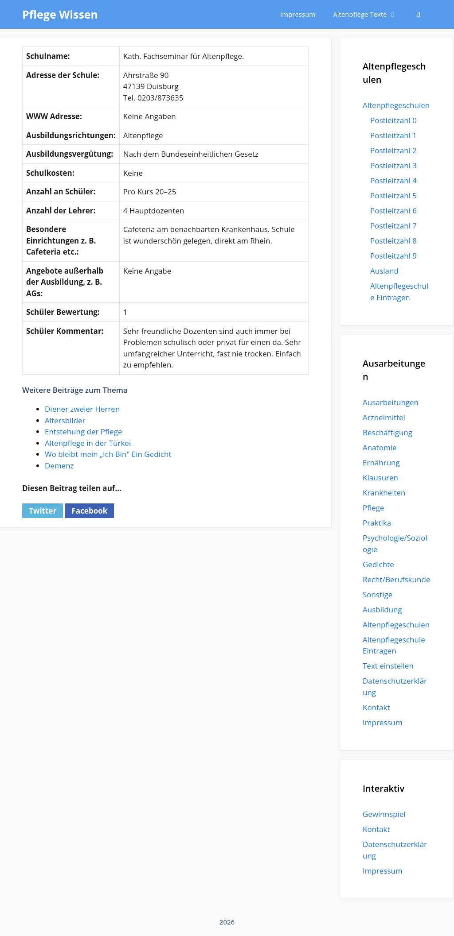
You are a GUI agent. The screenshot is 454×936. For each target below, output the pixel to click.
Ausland (384, 271)
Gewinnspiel (384, 814)
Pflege (373, 508)
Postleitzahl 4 (393, 180)
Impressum (297, 14)
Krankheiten (384, 492)
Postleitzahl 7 (393, 225)
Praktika (377, 523)
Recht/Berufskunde (396, 579)
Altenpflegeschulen (396, 105)
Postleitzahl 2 (393, 150)
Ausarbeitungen (391, 402)
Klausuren (380, 477)
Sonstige (377, 594)
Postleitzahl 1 (393, 135)
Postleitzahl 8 (393, 241)
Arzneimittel (384, 417)
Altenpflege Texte (369, 14)
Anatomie (379, 447)
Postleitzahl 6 (393, 210)
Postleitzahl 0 (393, 120)
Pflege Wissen (60, 14)
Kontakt (376, 707)
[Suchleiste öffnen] (419, 14)
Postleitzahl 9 (393, 256)
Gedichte (378, 564)
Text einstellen (388, 666)
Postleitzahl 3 (393, 165)
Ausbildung (382, 609)
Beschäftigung (387, 432)
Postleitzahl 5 (393, 195)
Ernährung (381, 462)
